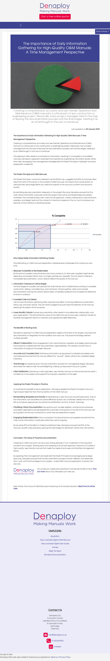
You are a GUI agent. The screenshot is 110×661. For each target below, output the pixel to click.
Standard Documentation (55, 555)
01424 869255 (55, 641)
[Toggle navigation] (20, 25)
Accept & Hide (6, 655)
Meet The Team (55, 551)
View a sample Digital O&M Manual (55, 540)
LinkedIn (55, 646)
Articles (55, 547)
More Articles (102, 31)
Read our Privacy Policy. (61, 657)
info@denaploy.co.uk (55, 635)
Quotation (55, 536)
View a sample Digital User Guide (55, 544)
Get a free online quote (55, 16)
